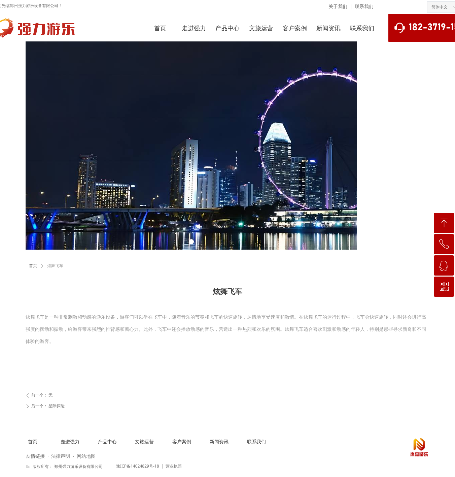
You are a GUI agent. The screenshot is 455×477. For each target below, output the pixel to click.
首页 (33, 265)
